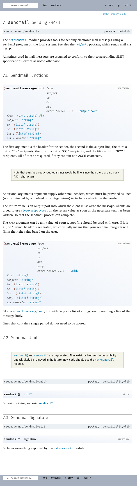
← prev (109, 5)
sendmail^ (41, 355)
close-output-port (34, 210)
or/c (22, 115)
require (11, 31)
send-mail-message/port (25, 88)
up (118, 5)
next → (127, 5)
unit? (28, 394)
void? (74, 270)
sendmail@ (21, 355)
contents (56, 5)
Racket (114, 14)
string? (32, 115)
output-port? (89, 111)
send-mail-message (20, 243)
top (45, 5)
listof (20, 124)
